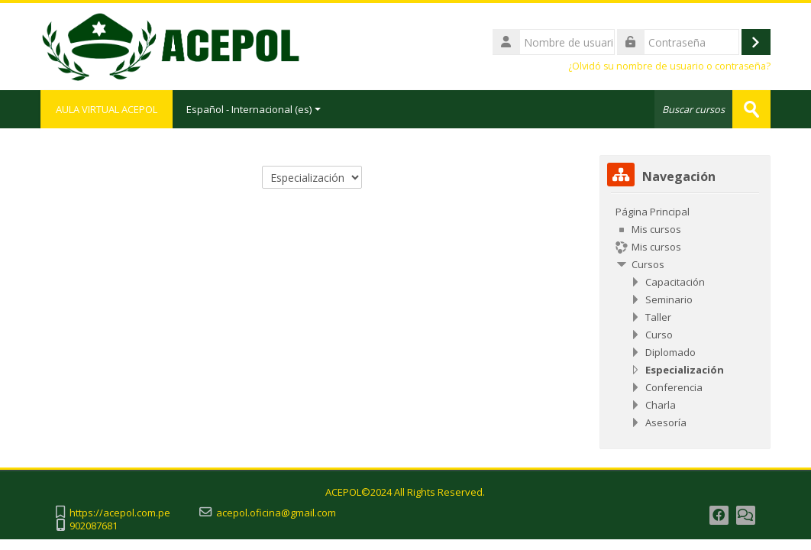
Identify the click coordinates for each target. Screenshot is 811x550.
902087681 (93, 526)
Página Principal (653, 211)
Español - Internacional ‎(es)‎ (253, 109)
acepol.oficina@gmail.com (276, 513)
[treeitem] (685, 317)
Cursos (648, 264)
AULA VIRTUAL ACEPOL (106, 109)
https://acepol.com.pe (119, 513)
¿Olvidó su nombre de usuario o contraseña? (669, 66)
